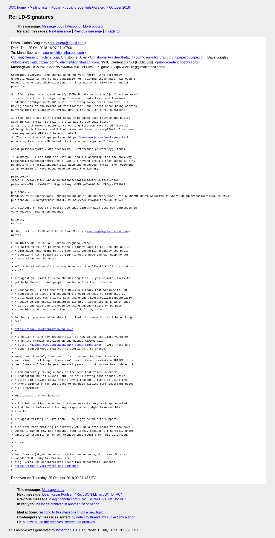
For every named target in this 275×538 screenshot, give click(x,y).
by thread (93, 517)
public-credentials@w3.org (85, 7)
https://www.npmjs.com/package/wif (95, 138)
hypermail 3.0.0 (67, 530)
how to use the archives (45, 522)
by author (127, 517)
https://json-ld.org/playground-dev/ (44, 329)
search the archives (80, 522)
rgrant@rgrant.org (159, 57)
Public (56, 7)
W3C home (17, 7)
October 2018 (119, 7)
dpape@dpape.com (190, 57)
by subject (110, 517)
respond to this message (57, 512)
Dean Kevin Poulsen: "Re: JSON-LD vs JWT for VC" (82, 494)
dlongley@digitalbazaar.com (34, 62)
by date (77, 517)
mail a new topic (91, 512)
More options (93, 26)
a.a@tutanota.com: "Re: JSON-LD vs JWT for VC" (87, 499)
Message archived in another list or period (67, 504)
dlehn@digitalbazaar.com (79, 62)
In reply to (111, 31)
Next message (60, 31)
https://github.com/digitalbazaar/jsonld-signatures (60, 345)
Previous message (88, 31)
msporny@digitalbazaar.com (62, 52)
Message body (53, 26)
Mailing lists (38, 7)
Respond (74, 26)
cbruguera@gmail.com (67, 43)
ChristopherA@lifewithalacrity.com (116, 57)
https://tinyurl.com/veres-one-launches (46, 466)
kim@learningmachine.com (38, 57)
